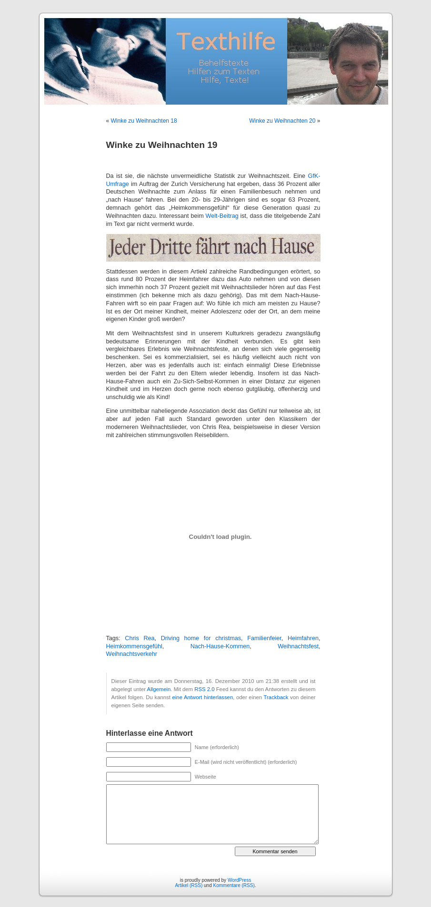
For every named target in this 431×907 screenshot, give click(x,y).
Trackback (276, 697)
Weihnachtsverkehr (132, 654)
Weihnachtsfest (298, 646)
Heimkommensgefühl (134, 646)
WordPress (239, 880)
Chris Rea (139, 638)
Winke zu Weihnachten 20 (282, 120)
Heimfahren (303, 638)
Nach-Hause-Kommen (220, 646)
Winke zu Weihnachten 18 (144, 120)
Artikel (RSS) (188, 885)
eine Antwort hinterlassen (202, 697)
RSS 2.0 (204, 689)
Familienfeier (264, 638)
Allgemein (159, 689)
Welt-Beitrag (222, 216)
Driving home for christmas (201, 638)
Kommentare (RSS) (234, 885)
